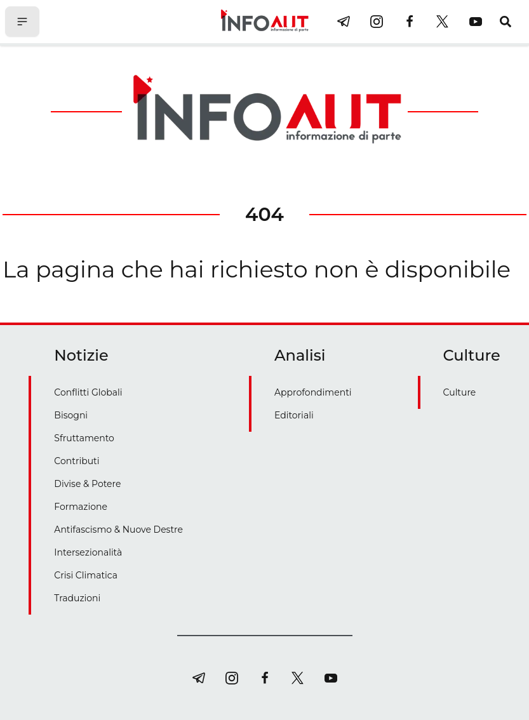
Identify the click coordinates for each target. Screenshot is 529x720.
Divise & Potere (87, 484)
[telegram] (343, 21)
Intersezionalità (88, 552)
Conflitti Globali (88, 392)
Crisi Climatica (85, 575)
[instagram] (376, 21)
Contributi (76, 461)
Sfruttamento (84, 438)
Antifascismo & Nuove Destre (118, 529)
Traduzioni (77, 598)
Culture (459, 392)
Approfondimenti (313, 392)
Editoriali (294, 415)
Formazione (80, 506)
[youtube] (475, 21)
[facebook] (409, 21)
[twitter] (442, 21)
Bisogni (71, 415)
